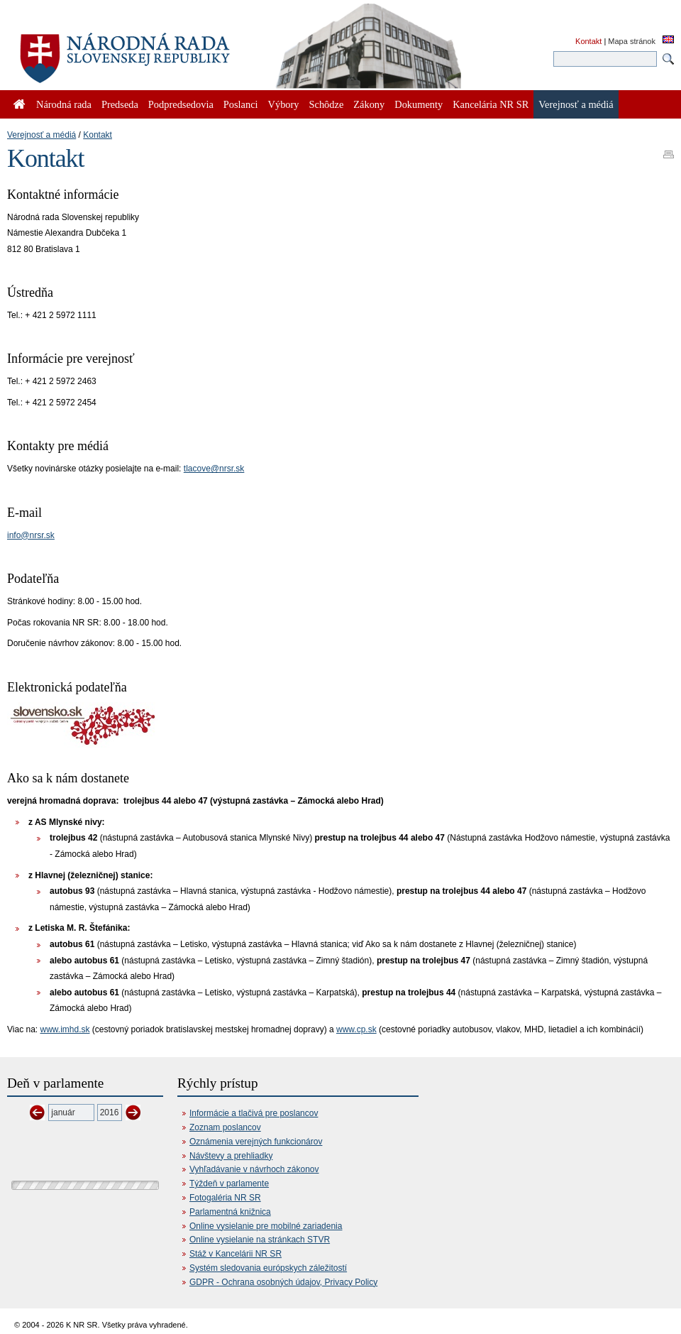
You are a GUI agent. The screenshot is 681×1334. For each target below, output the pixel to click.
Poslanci (240, 104)
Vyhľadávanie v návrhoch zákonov (254, 1169)
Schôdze (326, 104)
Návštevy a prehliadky (230, 1156)
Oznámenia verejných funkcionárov (255, 1142)
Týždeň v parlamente (229, 1183)
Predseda (119, 104)
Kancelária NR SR (490, 104)
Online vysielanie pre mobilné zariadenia (265, 1226)
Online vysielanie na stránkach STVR (259, 1240)
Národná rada (64, 104)
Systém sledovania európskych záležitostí (268, 1268)
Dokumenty (418, 104)
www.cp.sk (356, 1029)
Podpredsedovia (181, 104)
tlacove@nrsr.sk (214, 469)
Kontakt (588, 41)
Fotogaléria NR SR (225, 1198)
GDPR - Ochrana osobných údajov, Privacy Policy (283, 1282)
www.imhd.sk (64, 1029)
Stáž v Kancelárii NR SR (235, 1254)
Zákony (368, 104)
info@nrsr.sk (31, 535)
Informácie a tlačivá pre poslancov (253, 1113)
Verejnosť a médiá (41, 135)
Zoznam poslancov (225, 1127)
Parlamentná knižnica (230, 1212)
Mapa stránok (631, 41)
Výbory (283, 104)
